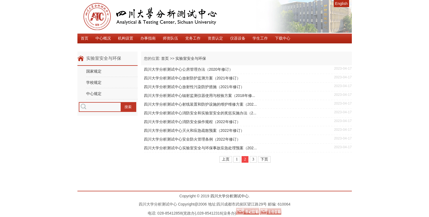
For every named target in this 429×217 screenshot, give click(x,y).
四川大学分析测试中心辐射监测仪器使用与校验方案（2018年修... (199, 95)
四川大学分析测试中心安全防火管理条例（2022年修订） (192, 139)
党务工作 (193, 38)
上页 (226, 159)
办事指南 (148, 38)
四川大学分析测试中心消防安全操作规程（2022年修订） (192, 122)
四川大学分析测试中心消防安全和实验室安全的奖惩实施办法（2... (200, 113)
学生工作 (260, 38)
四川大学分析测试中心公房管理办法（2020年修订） (188, 69)
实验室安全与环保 (190, 58)
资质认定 (215, 38)
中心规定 (94, 93)
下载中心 (282, 38)
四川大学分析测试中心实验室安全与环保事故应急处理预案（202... (200, 148)
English (341, 3)
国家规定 (94, 71)
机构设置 (125, 38)
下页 (264, 159)
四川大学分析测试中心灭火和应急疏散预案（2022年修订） (194, 130)
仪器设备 (237, 38)
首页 (84, 38)
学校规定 (94, 82)
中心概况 (103, 38)
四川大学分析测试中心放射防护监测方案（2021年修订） (192, 78)
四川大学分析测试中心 (229, 196)
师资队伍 (170, 38)
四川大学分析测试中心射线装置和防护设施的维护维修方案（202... (200, 104)
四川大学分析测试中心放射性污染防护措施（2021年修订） (194, 87)
